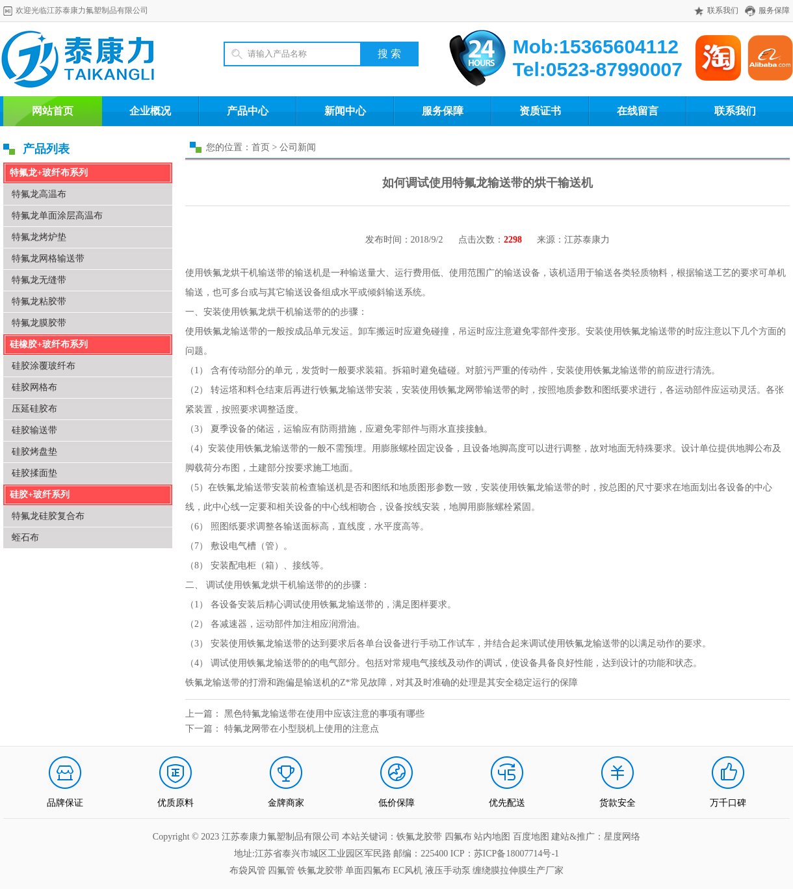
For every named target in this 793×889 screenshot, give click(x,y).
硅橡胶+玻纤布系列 (49, 344)
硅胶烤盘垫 (34, 452)
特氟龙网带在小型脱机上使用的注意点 (301, 729)
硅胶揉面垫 (34, 473)
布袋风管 (247, 870)
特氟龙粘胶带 (39, 301)
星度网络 (622, 837)
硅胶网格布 (34, 387)
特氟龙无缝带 (39, 280)
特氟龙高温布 (39, 194)
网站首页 (52, 110)
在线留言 (637, 110)
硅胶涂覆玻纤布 (43, 366)
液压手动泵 (448, 870)
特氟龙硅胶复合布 (48, 516)
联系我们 (722, 10)
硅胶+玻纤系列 (40, 494)
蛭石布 (25, 537)
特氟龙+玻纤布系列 (49, 173)
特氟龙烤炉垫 (39, 237)
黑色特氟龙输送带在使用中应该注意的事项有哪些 (324, 714)
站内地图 (493, 837)
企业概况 (150, 110)
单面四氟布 (368, 870)
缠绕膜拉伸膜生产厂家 (518, 870)
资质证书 (540, 110)
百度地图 (531, 837)
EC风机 (408, 870)
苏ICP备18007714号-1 (516, 853)
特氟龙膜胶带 (39, 323)
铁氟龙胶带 (320, 870)
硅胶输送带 (34, 430)
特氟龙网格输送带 (48, 258)
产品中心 (247, 110)
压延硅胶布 (34, 409)
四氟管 (281, 870)
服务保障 (774, 10)
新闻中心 (345, 110)
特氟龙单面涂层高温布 (57, 215)
